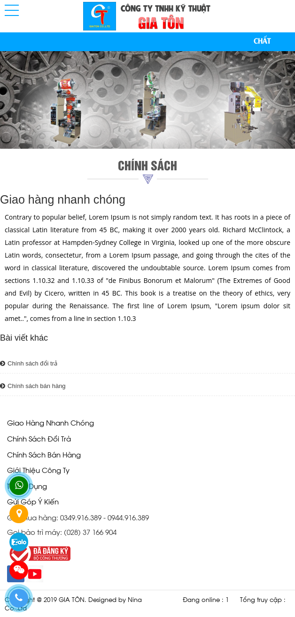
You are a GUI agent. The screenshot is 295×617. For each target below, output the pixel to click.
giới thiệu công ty (38, 469)
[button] (12, 10)
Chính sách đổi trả (28, 363)
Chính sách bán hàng (33, 385)
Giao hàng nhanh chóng (50, 422)
